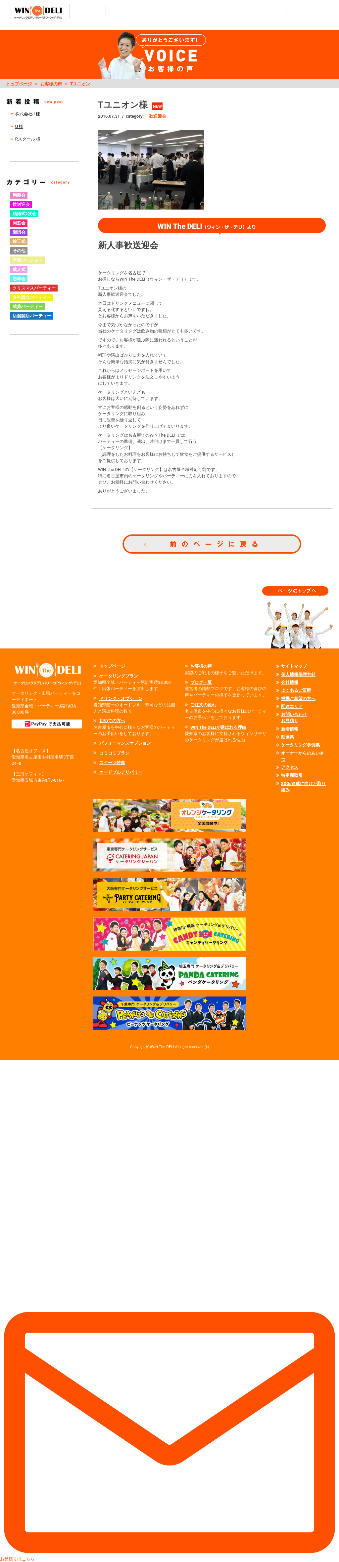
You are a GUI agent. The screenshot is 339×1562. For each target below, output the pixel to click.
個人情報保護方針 (298, 674)
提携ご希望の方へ (298, 698)
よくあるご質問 (296, 690)
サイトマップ (294, 666)
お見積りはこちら (169, 1310)
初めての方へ (112, 720)
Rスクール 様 (27, 139)
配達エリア (292, 706)
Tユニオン (80, 83)
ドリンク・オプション (120, 698)
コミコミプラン (114, 753)
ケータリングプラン (118, 676)
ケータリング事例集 (300, 744)
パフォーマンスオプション (125, 743)
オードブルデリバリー (120, 772)
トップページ (19, 83)
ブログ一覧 (201, 682)
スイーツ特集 (112, 762)
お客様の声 (51, 83)
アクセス (289, 767)
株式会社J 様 (27, 113)
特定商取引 (292, 775)
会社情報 (289, 682)
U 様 (19, 126)
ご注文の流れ (203, 704)
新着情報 (289, 728)
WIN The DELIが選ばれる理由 (218, 727)
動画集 (287, 736)
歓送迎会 (157, 116)
